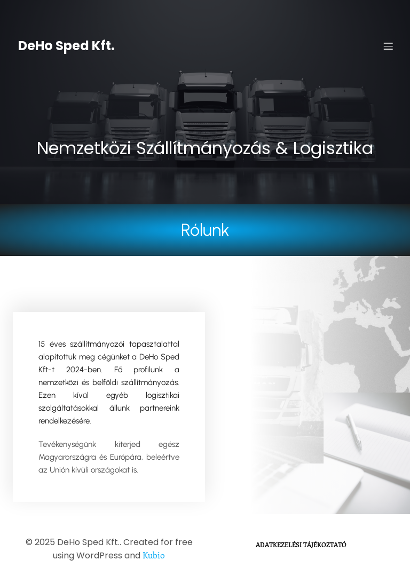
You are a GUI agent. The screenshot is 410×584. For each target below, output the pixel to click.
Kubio (154, 555)
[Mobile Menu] (388, 46)
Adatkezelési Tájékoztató (301, 544)
